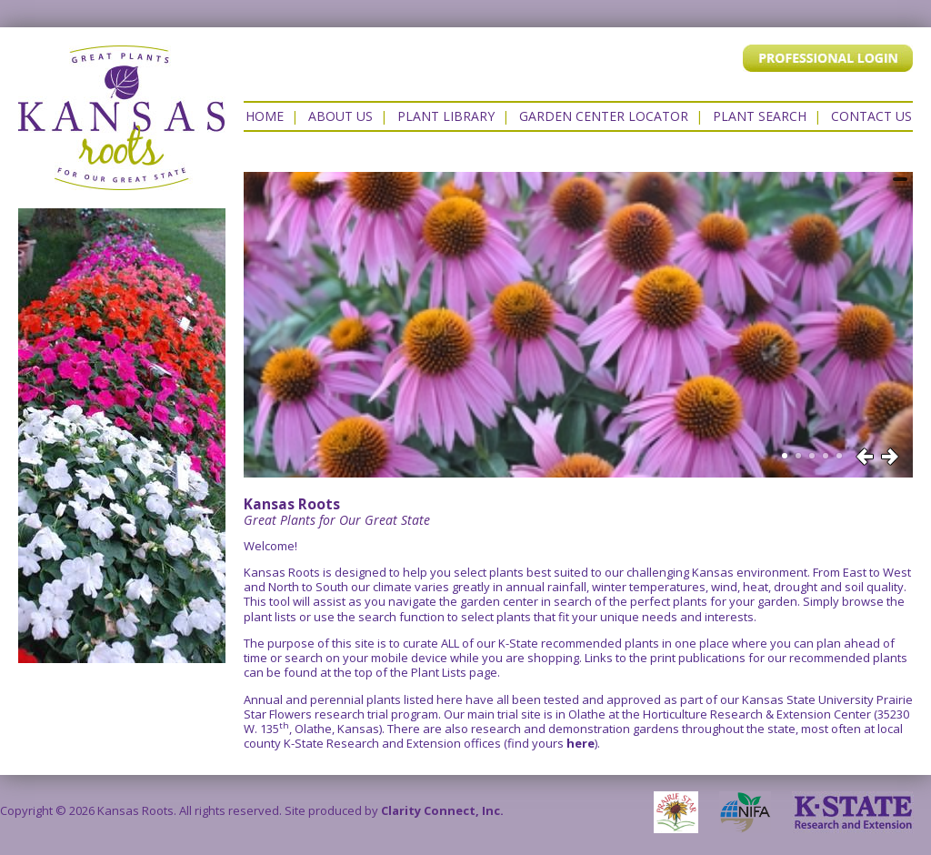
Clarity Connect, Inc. (442, 810)
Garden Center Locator (603, 116)
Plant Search (759, 116)
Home (264, 116)
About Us (340, 116)
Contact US (871, 116)
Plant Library (446, 116)
